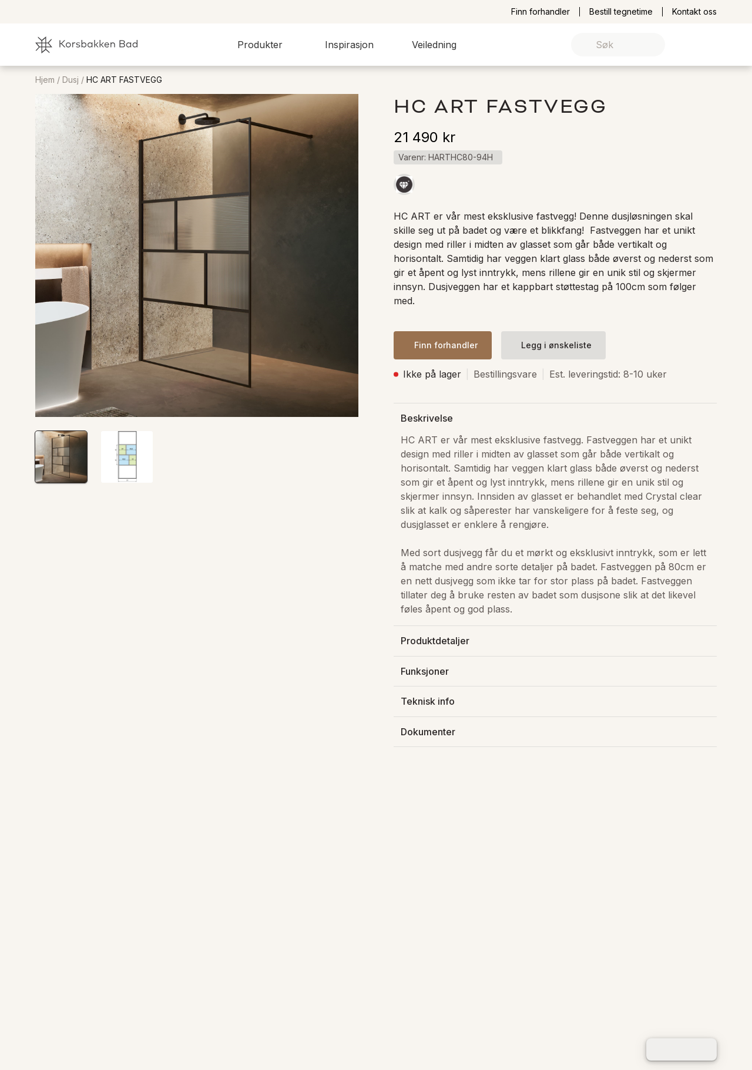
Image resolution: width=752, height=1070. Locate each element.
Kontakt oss (694, 11)
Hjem (45, 80)
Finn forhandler (540, 11)
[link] (689, 45)
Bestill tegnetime (621, 11)
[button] (267, 44)
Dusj (70, 80)
